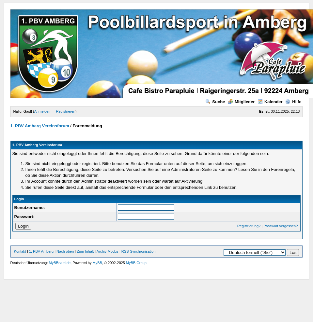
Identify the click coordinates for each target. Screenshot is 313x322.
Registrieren (65, 111)
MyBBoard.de (60, 263)
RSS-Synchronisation (138, 251)
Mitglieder (241, 101)
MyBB (97, 263)
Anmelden (42, 111)
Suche (215, 101)
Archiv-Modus (107, 251)
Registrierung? (249, 226)
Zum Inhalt (85, 251)
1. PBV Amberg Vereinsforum (39, 125)
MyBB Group (136, 263)
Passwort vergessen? (280, 226)
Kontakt (20, 251)
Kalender (270, 101)
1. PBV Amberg (41, 251)
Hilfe (293, 101)
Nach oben (65, 251)
